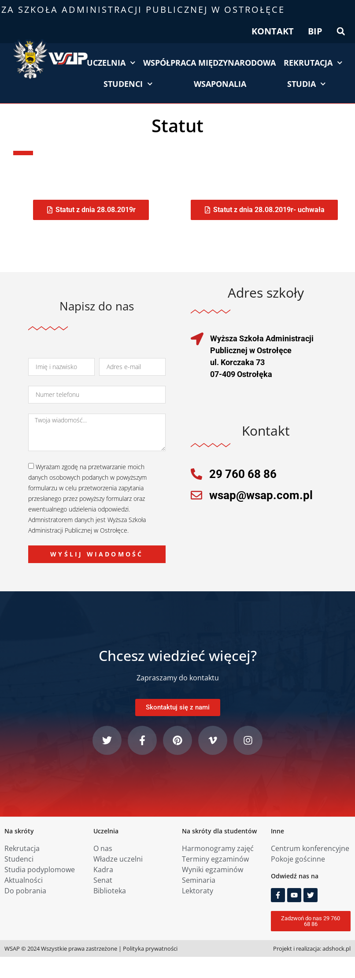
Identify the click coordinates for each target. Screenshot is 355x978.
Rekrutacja (313, 63)
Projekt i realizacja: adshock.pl (312, 948)
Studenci (128, 84)
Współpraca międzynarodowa (209, 62)
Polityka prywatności (150, 948)
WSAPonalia (220, 83)
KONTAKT (272, 31)
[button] (340, 31)
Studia (306, 84)
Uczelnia (111, 63)
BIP (315, 31)
